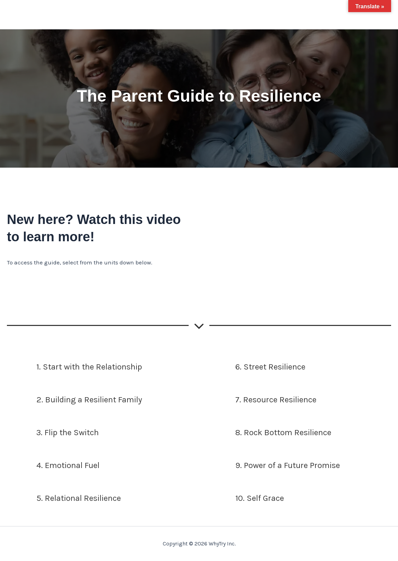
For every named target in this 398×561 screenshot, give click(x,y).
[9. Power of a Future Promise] (273, 466)
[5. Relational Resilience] (64, 498)
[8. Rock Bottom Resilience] (268, 433)
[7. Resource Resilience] (261, 400)
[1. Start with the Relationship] (74, 367)
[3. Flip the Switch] (53, 433)
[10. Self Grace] (245, 498)
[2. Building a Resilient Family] (74, 400)
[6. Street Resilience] (255, 367)
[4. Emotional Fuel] (53, 466)
